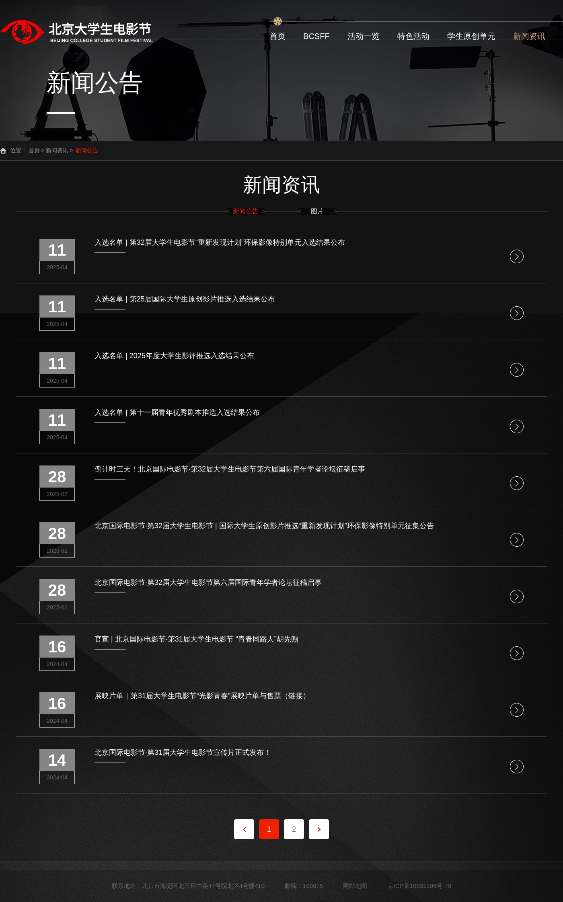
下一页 (319, 829)
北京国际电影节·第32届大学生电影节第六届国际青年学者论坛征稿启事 (208, 582)
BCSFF (316, 36)
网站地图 (355, 885)
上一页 (244, 829)
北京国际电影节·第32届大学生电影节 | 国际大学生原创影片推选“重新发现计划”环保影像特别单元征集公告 (264, 526)
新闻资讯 (529, 36)
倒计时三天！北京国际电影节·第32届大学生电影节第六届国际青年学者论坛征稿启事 (230, 469)
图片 (317, 211)
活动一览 (363, 36)
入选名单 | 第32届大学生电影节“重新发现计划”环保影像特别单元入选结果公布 (220, 242)
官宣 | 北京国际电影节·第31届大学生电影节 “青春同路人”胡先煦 (196, 639)
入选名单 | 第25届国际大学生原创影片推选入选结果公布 (185, 299)
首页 (277, 36)
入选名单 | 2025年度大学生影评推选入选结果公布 (174, 356)
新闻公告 (246, 211)
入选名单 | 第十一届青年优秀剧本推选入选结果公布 (177, 412)
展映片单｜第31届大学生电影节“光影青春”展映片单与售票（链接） (202, 696)
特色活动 (413, 36)
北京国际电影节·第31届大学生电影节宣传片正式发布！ (183, 752)
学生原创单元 (471, 36)
